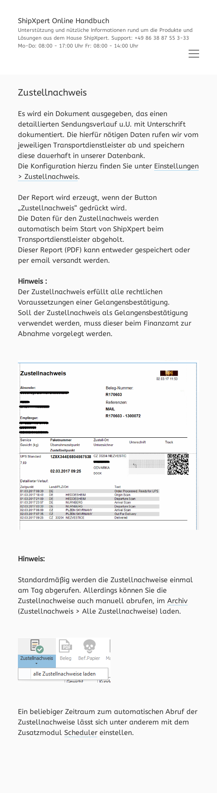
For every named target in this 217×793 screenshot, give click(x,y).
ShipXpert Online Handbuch (63, 21)
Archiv (177, 601)
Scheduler (80, 732)
